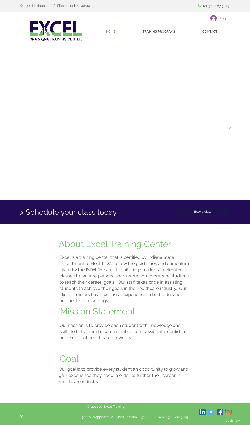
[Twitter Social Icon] (211, 412)
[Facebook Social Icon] (220, 412)
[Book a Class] (203, 212)
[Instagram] (228, 412)
